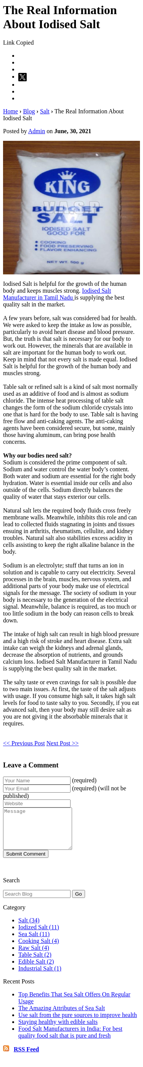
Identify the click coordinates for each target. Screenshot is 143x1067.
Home (10, 111)
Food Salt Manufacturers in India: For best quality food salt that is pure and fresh (70, 1040)
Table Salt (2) (34, 962)
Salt (45, 111)
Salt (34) (29, 928)
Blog (29, 111)
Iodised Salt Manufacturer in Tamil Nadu (57, 294)
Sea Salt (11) (34, 942)
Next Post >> (63, 743)
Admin (36, 131)
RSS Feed (26, 1057)
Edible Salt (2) (36, 969)
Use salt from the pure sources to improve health (77, 1023)
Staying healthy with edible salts (58, 1030)
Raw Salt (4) (33, 956)
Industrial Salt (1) (39, 976)
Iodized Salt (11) (38, 935)
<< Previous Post (24, 743)
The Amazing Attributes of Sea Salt (61, 1016)
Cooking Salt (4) (38, 949)
